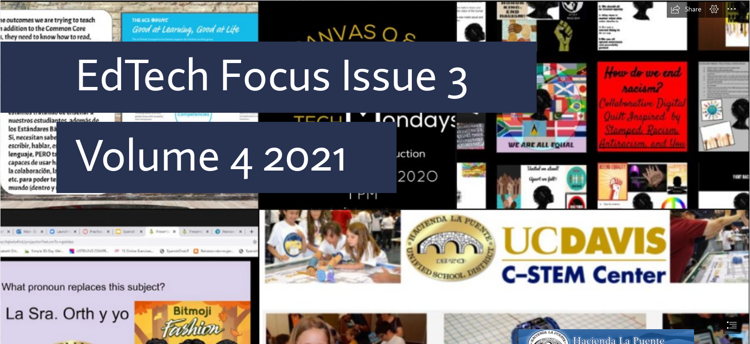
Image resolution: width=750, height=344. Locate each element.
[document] (375, 172)
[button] (686, 9)
